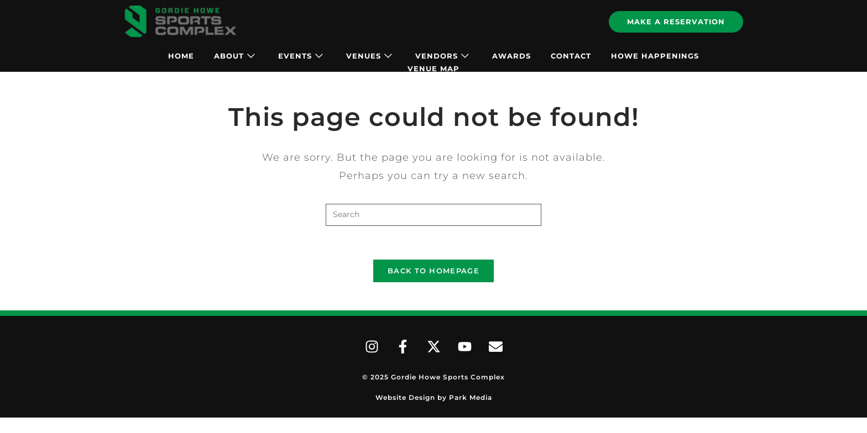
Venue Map (433, 68)
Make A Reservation (676, 21)
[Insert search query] (433, 215)
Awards (511, 55)
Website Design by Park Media (433, 397)
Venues (369, 55)
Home (181, 55)
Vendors (442, 55)
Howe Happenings (655, 55)
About (234, 55)
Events (300, 55)
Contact (571, 55)
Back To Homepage (433, 270)
